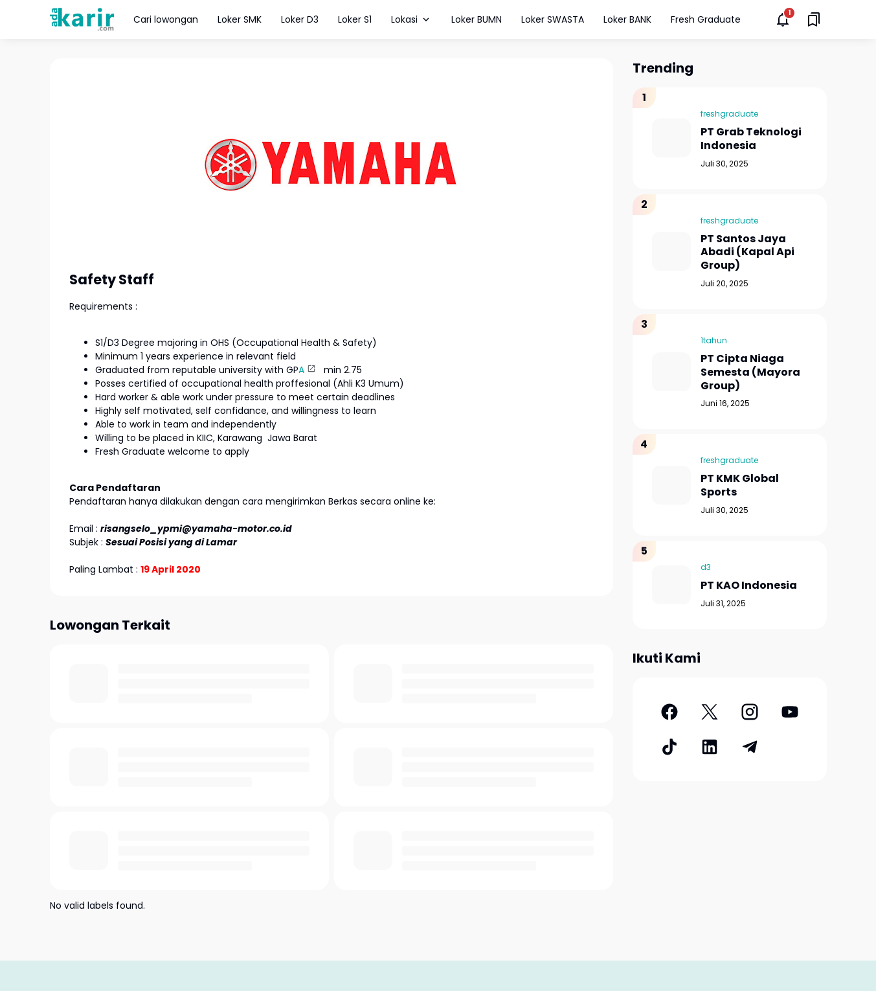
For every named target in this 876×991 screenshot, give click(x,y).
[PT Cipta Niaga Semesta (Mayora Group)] (671, 371)
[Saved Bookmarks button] (814, 19)
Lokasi (411, 19)
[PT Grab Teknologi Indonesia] (671, 138)
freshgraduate (729, 113)
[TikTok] (669, 747)
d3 (706, 567)
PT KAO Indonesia (749, 586)
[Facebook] (669, 712)
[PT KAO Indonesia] (671, 584)
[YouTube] (789, 712)
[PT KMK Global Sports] (671, 485)
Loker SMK (240, 19)
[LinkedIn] (709, 747)
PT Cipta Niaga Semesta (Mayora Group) (750, 372)
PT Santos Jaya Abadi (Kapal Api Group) (747, 253)
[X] (709, 712)
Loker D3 (300, 19)
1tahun (714, 340)
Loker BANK (627, 19)
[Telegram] (749, 747)
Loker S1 (355, 19)
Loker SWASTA (552, 19)
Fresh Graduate (706, 19)
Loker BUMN (476, 19)
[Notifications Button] (783, 19)
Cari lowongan (165, 19)
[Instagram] (749, 712)
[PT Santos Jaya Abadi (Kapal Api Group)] (671, 251)
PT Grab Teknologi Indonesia (751, 139)
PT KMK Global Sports (740, 485)
